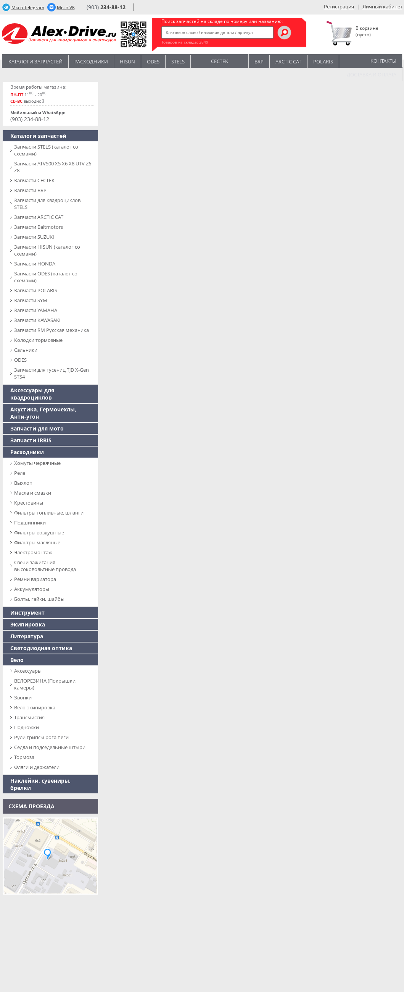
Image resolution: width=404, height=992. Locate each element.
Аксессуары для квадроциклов (32, 394)
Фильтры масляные (37, 542)
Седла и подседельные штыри (49, 747)
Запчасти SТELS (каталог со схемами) (46, 150)
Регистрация (339, 6)
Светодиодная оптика (41, 648)
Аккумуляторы (31, 589)
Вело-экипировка (34, 707)
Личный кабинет (382, 6)
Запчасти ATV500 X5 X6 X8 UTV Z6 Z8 (52, 167)
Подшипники (30, 522)
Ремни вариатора (35, 579)
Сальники (25, 349)
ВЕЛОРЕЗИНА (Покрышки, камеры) (45, 684)
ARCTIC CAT (288, 61)
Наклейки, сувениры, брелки (40, 784)
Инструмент (27, 612)
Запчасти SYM (30, 300)
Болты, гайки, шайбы (39, 599)
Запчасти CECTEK (34, 180)
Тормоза (24, 757)
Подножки (26, 727)
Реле (19, 472)
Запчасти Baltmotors (38, 226)
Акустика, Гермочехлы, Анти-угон (43, 413)
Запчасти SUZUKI (34, 236)
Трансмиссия (29, 717)
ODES (20, 359)
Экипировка (27, 624)
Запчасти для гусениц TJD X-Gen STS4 (51, 373)
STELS (178, 61)
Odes (153, 61)
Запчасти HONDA (34, 263)
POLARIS (323, 61)
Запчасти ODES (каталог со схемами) (45, 277)
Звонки (23, 697)
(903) (106, 7)
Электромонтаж (33, 552)
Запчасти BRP (30, 190)
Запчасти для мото (37, 428)
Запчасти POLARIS (35, 290)
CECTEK (219, 60)
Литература (26, 636)
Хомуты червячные (37, 463)
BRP (259, 61)
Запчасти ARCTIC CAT (38, 217)
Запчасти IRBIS (31, 440)
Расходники (91, 61)
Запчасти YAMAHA (35, 310)
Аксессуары (28, 670)
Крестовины (28, 502)
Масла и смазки (32, 492)
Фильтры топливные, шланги (49, 512)
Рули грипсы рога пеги (41, 737)
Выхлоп (23, 482)
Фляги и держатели (37, 767)
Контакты (383, 60)
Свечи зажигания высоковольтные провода (45, 566)
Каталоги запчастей (35, 61)
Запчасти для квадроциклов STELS (47, 203)
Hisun (127, 61)
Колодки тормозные (38, 340)
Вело (17, 659)
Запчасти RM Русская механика (51, 330)
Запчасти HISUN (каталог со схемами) (47, 250)
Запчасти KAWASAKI (37, 320)
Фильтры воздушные (39, 532)
